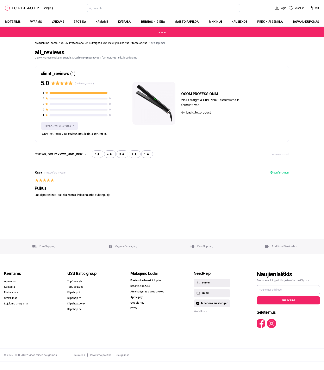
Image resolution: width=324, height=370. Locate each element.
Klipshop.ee (74, 309)
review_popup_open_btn (59, 126)
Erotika (80, 21)
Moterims (13, 21)
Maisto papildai (186, 21)
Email (202, 293)
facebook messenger (212, 303)
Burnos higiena (153, 21)
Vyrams (36, 21)
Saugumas (123, 355)
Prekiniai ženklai (270, 21)
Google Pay (137, 302)
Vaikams (58, 21)
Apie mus (9, 281)
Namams (101, 21)
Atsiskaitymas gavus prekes (147, 291)
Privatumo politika (100, 355)
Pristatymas (11, 292)
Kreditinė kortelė (140, 285)
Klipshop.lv (74, 297)
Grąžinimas (10, 297)
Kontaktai (9, 286)
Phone (203, 283)
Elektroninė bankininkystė (145, 280)
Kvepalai (124, 21)
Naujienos (239, 21)
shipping (48, 8)
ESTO (133, 308)
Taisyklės (79, 355)
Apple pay (136, 297)
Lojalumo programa (16, 303)
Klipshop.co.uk (76, 303)
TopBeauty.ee (75, 286)
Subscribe (288, 300)
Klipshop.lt (73, 292)
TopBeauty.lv (74, 281)
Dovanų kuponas (306, 21)
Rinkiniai (215, 21)
